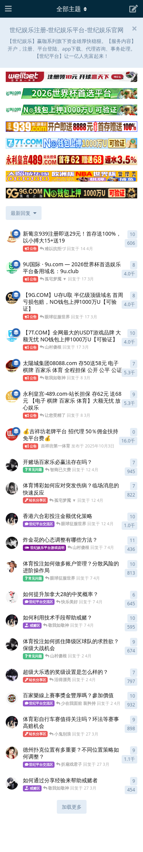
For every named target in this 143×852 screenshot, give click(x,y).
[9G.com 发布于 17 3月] (12, 298)
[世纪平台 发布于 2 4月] (12, 698)
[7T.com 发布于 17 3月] (12, 335)
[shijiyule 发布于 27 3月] (12, 783)
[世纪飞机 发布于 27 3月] (12, 722)
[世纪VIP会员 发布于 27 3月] (12, 753)
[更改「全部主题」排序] (24, 213)
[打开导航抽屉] (7, 9)
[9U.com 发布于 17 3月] (12, 267)
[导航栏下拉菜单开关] (72, 9)
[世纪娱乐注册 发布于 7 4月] (12, 566)
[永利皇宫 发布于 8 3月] (12, 397)
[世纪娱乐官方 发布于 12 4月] (12, 488)
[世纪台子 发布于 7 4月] (12, 597)
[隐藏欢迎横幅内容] (134, 28)
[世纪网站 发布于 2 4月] (12, 644)
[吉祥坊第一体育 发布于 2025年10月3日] (12, 434)
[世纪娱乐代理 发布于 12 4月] (12, 519)
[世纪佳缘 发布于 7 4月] (12, 620)
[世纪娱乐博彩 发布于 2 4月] (12, 675)
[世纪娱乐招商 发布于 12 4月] (12, 465)
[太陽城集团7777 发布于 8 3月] (12, 366)
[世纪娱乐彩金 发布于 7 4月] (12, 543)
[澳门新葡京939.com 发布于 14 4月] (12, 237)
